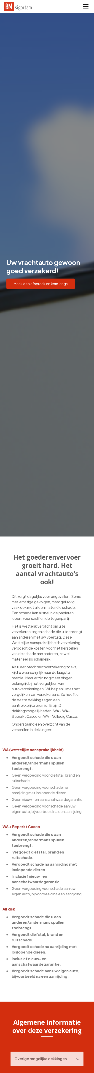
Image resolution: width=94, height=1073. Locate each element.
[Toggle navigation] (85, 6)
